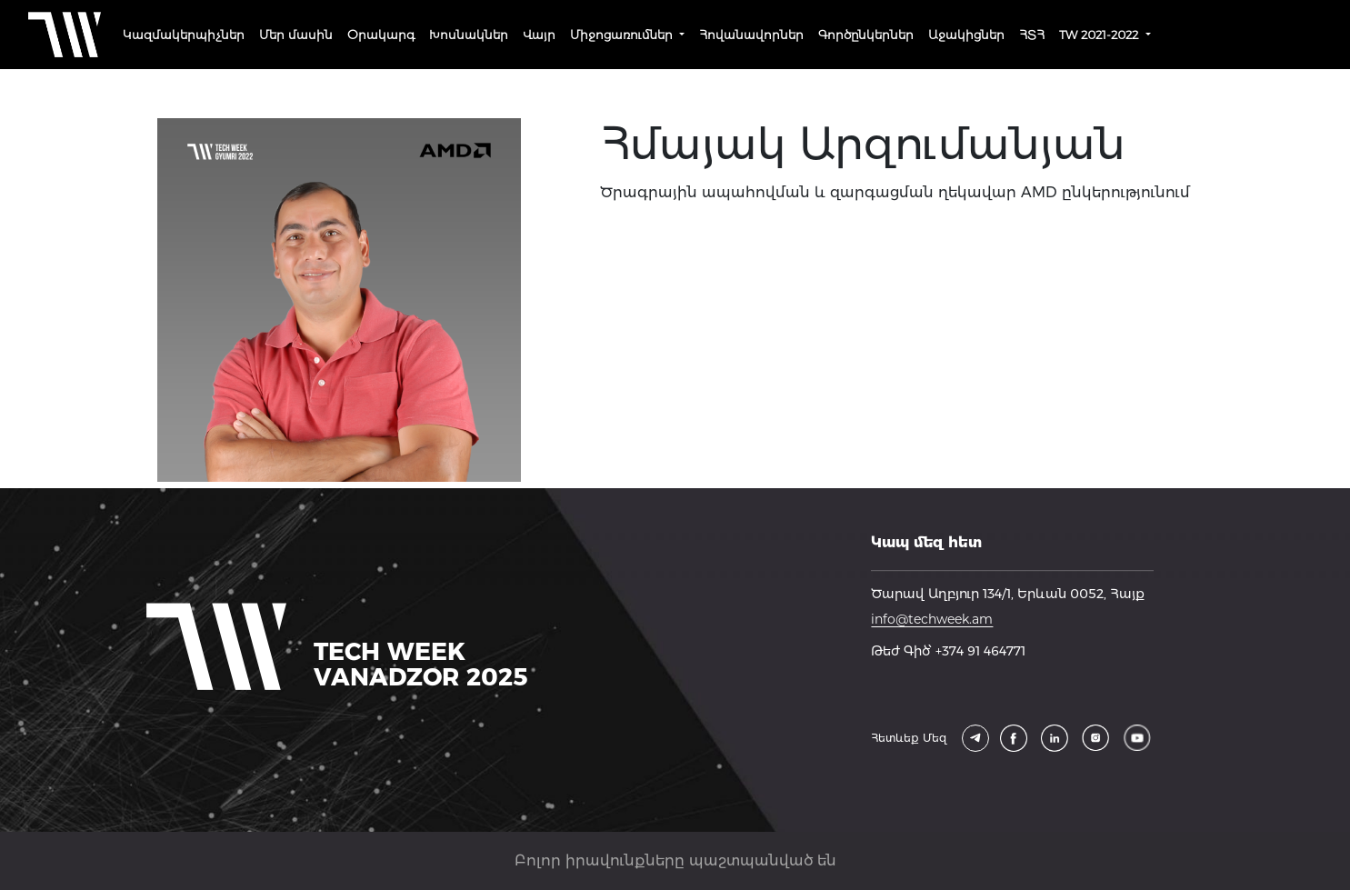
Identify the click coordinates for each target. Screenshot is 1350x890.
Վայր (539, 34)
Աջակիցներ (966, 34)
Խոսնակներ (468, 34)
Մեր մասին (296, 34)
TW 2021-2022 (1100, 34)
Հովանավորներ (751, 34)
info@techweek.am (932, 619)
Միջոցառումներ (623, 34)
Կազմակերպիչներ (184, 34)
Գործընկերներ (866, 34)
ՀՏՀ (1032, 34)
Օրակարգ (381, 34)
